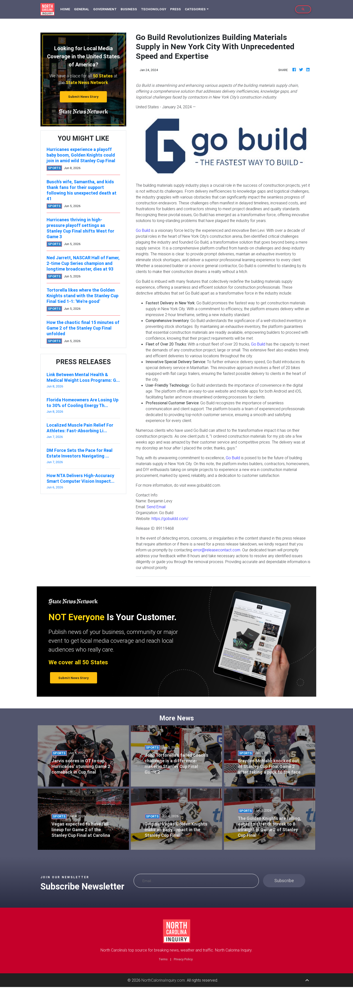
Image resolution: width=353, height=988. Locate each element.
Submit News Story (83, 97)
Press (175, 9)
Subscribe (284, 880)
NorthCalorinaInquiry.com (163, 980)
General (81, 9)
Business (129, 9)
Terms (163, 959)
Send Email (156, 506)
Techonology (153, 9)
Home (66, 9)
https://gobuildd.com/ (169, 518)
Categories (195, 9)
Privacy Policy (183, 959)
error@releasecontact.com (216, 549)
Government (105, 9)
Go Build (143, 230)
